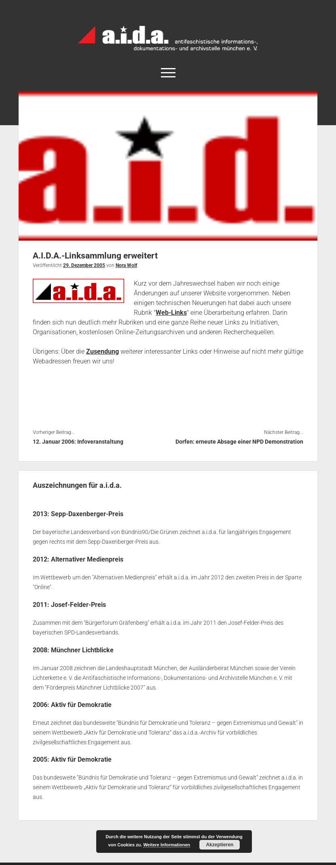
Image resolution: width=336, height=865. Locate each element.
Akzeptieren (219, 845)
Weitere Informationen (166, 844)
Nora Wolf (126, 265)
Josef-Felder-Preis (78, 604)
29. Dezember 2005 (84, 265)
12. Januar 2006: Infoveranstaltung (78, 441)
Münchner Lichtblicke (82, 649)
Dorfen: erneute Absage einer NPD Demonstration (239, 441)
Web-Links (171, 312)
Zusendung (102, 351)
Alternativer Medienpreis (87, 559)
